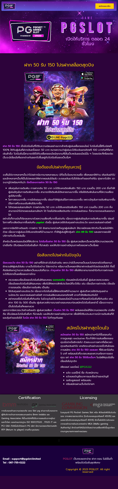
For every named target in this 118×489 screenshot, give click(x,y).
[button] (59, 440)
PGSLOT (68, 459)
